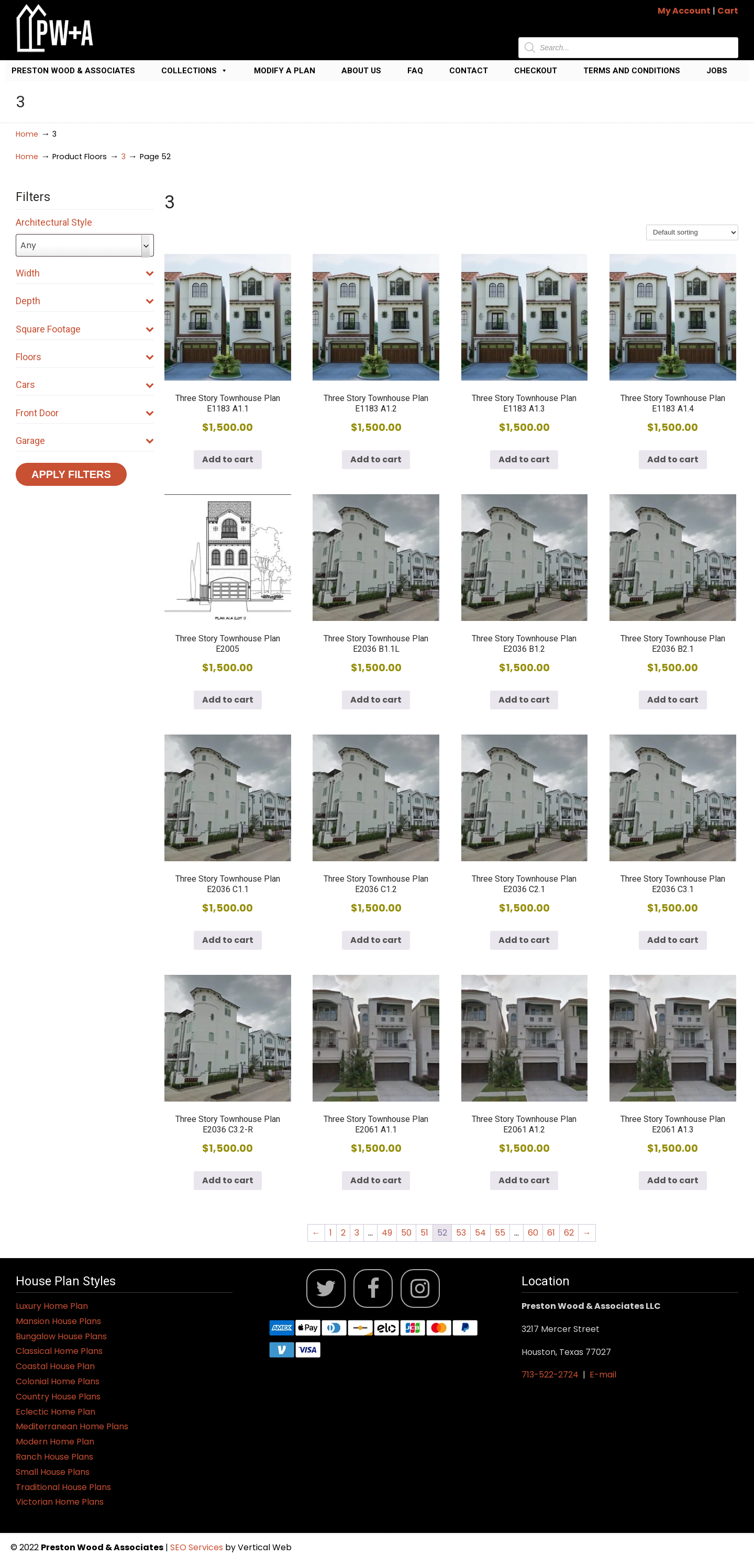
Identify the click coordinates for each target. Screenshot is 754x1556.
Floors (85, 356)
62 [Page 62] (569, 1233)
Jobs (716, 70)
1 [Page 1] (330, 1233)
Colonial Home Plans (57, 1381)
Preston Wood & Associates (73, 70)
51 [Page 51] (424, 1233)
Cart (727, 11)
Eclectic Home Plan (55, 1412)
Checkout (535, 70)
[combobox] (85, 245)
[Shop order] (692, 232)
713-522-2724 (550, 1375)
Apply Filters (71, 474)
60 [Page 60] (533, 1233)
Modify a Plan (284, 70)
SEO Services (197, 1547)
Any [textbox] (28, 245)
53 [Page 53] (461, 1233)
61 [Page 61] (551, 1233)
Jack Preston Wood (55, 28)
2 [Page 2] (343, 1233)
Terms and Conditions (631, 70)
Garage (85, 440)
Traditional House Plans (63, 1487)
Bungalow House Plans (61, 1336)
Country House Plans (58, 1397)
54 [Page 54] (480, 1233)
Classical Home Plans (59, 1351)
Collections (194, 70)
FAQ (415, 70)
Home (27, 134)
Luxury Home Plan (52, 1306)
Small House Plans (53, 1472)
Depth (85, 300)
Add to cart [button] (227, 459)
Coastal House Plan (55, 1366)
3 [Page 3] (356, 1233)
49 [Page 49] (387, 1233)
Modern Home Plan (55, 1442)
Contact (468, 70)
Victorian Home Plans (60, 1502)
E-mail (603, 1375)
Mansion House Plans (58, 1321)
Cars (85, 384)
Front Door (85, 412)
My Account (684, 11)
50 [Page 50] (406, 1233)
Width (85, 273)
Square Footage (85, 329)
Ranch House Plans (54, 1457)
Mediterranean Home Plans (72, 1426)
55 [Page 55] (500, 1233)
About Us (361, 70)
